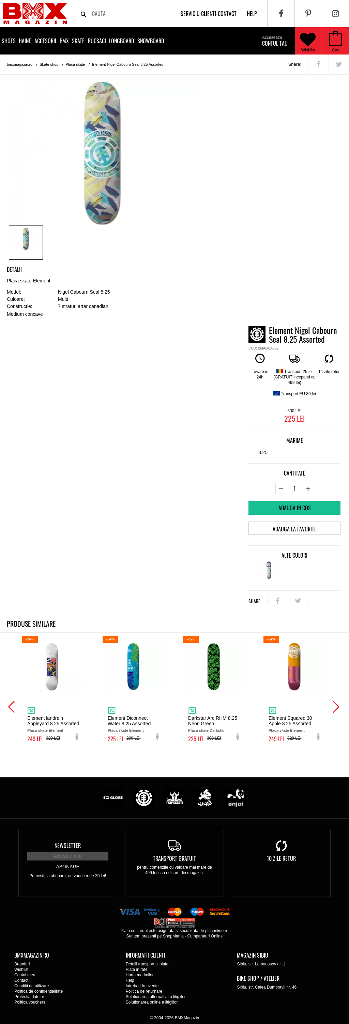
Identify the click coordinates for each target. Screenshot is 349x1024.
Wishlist (308, 41)
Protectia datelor (29, 996)
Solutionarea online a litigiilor (152, 1002)
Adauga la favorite (295, 529)
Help (130, 980)
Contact (21, 980)
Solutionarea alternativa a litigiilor (156, 996)
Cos (335, 50)
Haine (25, 41)
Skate (78, 41)
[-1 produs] (281, 488)
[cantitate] (294, 488)
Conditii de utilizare (31, 985)
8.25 (263, 452)
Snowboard (150, 41)
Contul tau (275, 41)
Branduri (22, 964)
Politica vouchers (29, 1002)
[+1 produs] (308, 488)
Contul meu (24, 975)
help (252, 14)
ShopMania (173, 936)
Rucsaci (97, 41)
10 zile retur (281, 858)
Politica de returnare (144, 991)
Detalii (14, 269)
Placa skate (75, 64)
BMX (64, 41)
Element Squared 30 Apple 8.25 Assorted (290, 720)
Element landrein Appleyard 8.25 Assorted (53, 720)
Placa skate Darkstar (206, 730)
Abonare (67, 866)
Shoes (9, 41)
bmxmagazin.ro (19, 64)
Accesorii (45, 41)
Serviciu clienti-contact (209, 14)
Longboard (121, 41)
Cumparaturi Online (205, 936)
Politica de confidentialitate (38, 991)
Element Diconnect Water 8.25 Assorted (129, 720)
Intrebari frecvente (142, 985)
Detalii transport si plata (147, 964)
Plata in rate (137, 969)
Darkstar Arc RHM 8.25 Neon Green (212, 720)
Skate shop (49, 64)
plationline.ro (216, 930)
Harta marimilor (140, 975)
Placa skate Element (45, 730)
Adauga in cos (294, 508)
